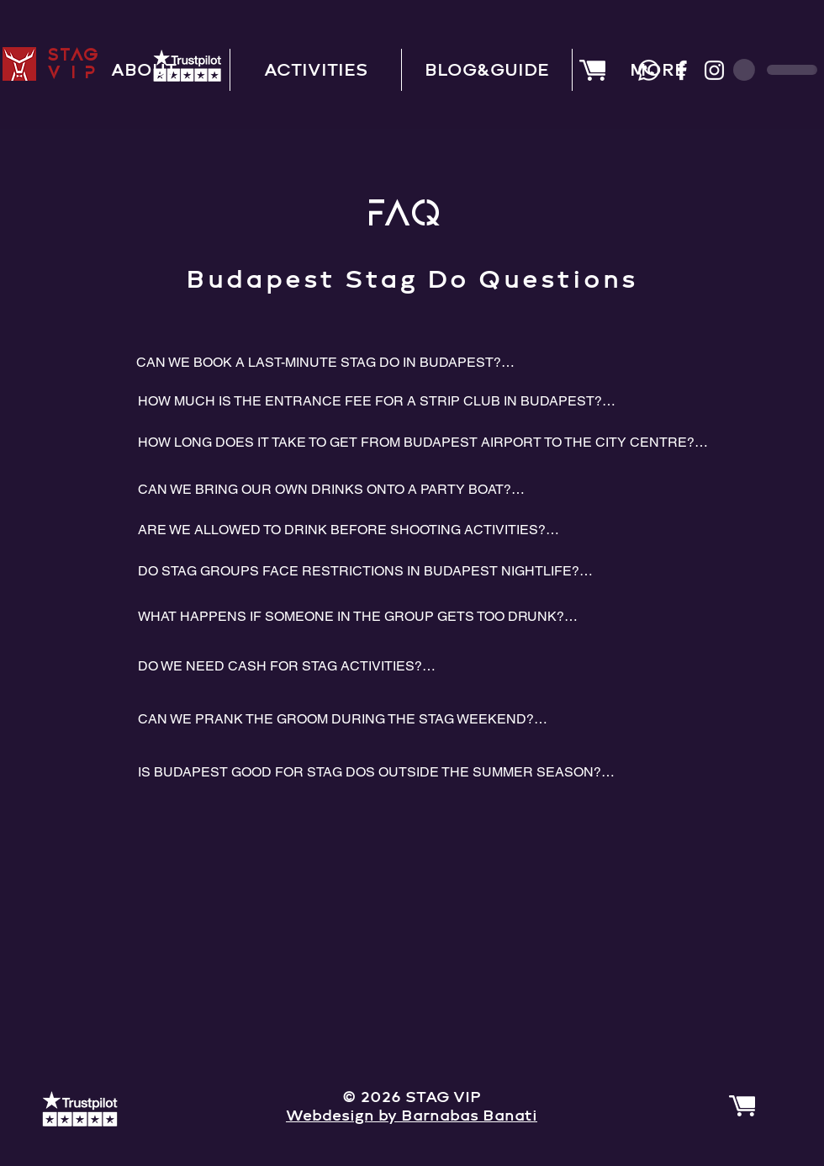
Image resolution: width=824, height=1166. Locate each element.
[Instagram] (714, 70)
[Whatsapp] (649, 70)
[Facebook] (681, 70)
